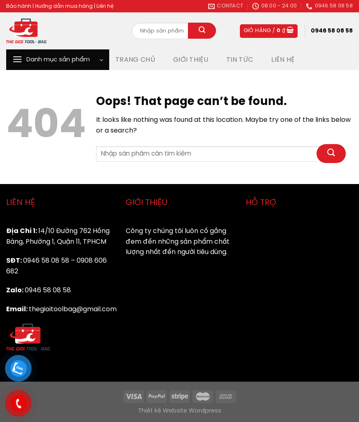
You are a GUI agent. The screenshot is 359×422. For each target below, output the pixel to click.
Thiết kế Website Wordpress (179, 411)
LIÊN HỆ (282, 59)
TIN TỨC (239, 59)
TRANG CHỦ (135, 59)
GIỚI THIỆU (190, 59)
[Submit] (202, 31)
